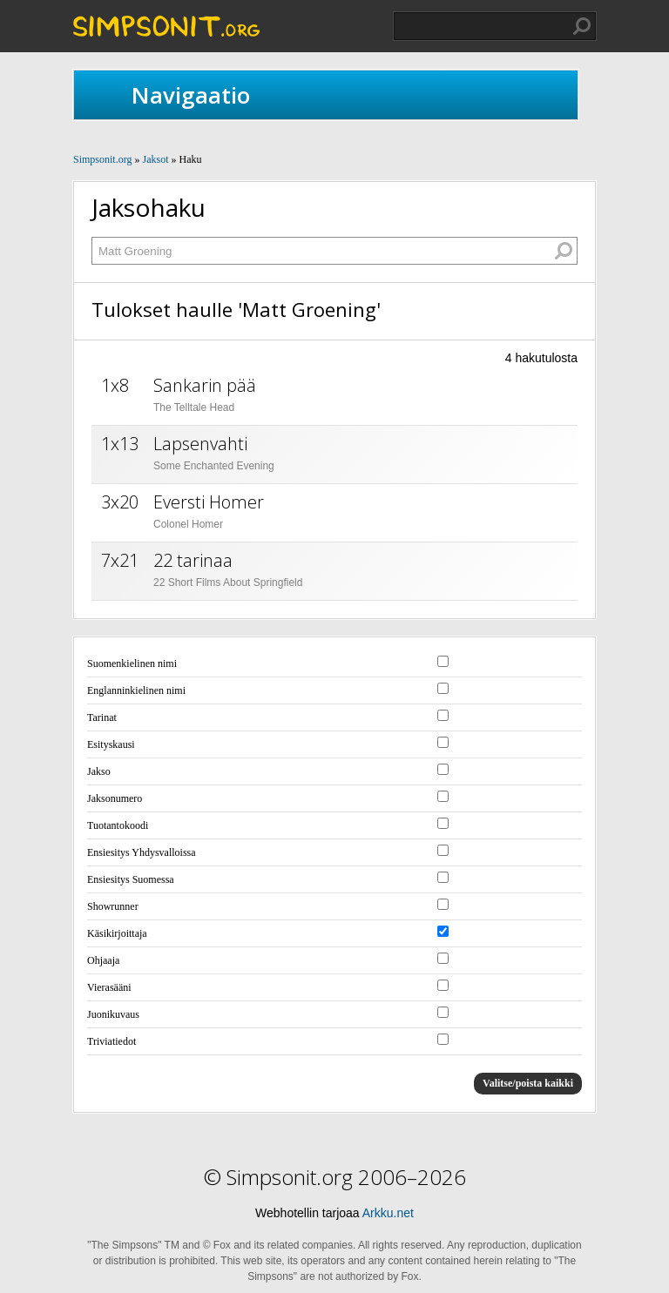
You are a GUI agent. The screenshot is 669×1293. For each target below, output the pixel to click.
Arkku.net (388, 1213)
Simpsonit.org (102, 159)
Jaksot (155, 159)
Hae (582, 26)
